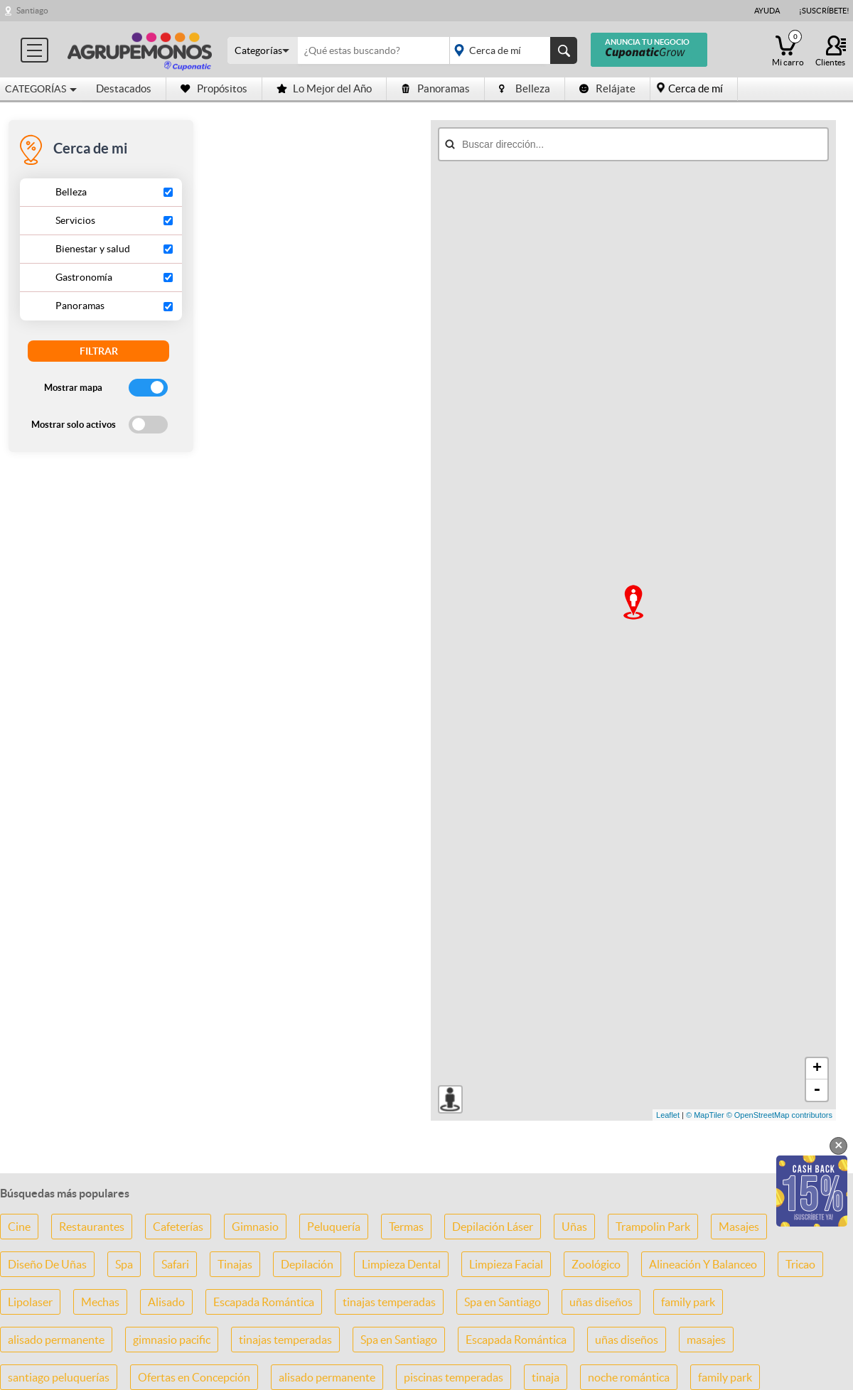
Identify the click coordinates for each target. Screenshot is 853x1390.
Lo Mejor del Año (324, 88)
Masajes (739, 1226)
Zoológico (596, 1264)
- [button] (817, 1090)
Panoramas (435, 88)
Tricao (800, 1264)
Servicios (75, 220)
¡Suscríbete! (824, 10)
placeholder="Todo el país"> (510, 50)
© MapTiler (705, 1115)
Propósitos (214, 88)
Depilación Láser (492, 1226)
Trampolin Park (653, 1226)
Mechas (100, 1301)
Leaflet (668, 1115)
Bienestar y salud (92, 248)
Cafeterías (178, 1226)
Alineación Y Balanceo (703, 1264)
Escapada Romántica (263, 1301)
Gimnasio (255, 1226)
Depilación (307, 1264)
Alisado (166, 1301)
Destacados (123, 88)
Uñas (574, 1226)
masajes (706, 1339)
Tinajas (235, 1264)
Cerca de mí (695, 88)
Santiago (32, 10)
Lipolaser (30, 1301)
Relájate (607, 88)
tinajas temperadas (389, 1301)
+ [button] (817, 1068)
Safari (175, 1264)
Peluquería (333, 1226)
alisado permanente (56, 1339)
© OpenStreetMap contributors (779, 1115)
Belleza (524, 88)
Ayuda (767, 10)
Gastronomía (83, 277)
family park (688, 1301)
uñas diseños (601, 1301)
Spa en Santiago (502, 1301)
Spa (124, 1264)
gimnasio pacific (171, 1339)
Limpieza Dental (401, 1264)
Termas (406, 1226)
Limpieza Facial (506, 1264)
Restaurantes (91, 1226)
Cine (19, 1226)
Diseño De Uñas (47, 1264)
